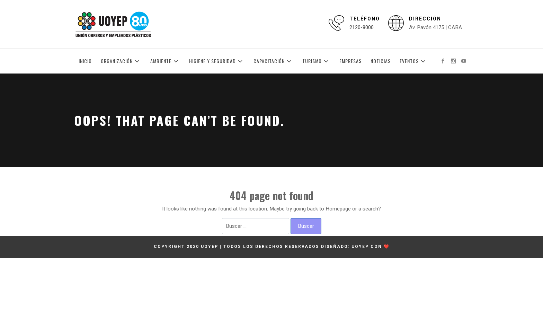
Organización (121, 61)
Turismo (316, 61)
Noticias (381, 60)
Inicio (85, 60)
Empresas (350, 60)
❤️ (387, 246)
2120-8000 (361, 27)
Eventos (413, 61)
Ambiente (165, 61)
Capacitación (273, 61)
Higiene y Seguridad (216, 61)
